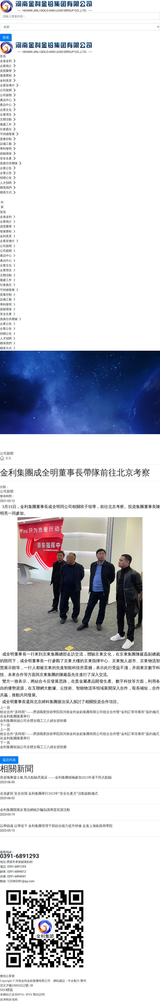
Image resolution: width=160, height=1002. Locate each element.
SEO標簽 (6, 990)
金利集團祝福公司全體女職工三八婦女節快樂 (33, 720)
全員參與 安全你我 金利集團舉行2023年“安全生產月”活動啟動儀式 (49, 793)
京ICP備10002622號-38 (16, 985)
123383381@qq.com (21, 881)
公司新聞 (16, 439)
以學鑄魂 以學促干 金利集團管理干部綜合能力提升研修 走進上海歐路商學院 (56, 826)
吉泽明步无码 (9, 999)
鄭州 (83, 980)
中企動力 (74, 980)
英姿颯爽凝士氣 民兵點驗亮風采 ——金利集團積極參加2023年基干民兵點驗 (56, 777)
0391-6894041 (16, 876)
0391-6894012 (16, 871)
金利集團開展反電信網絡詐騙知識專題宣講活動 (35, 810)
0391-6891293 (19, 856)
